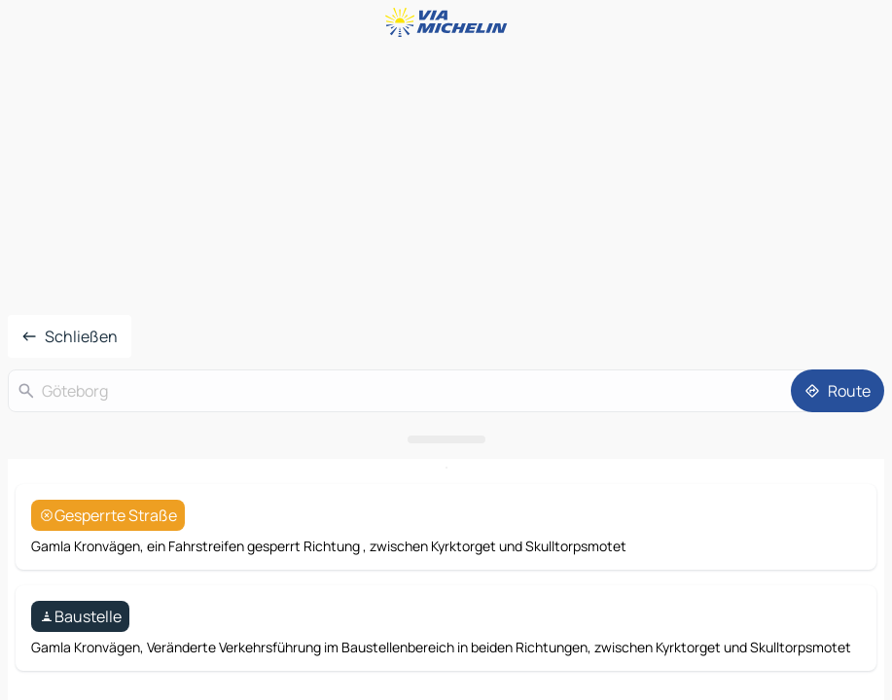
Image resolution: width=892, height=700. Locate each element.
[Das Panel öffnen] (446, 439)
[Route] (837, 390)
